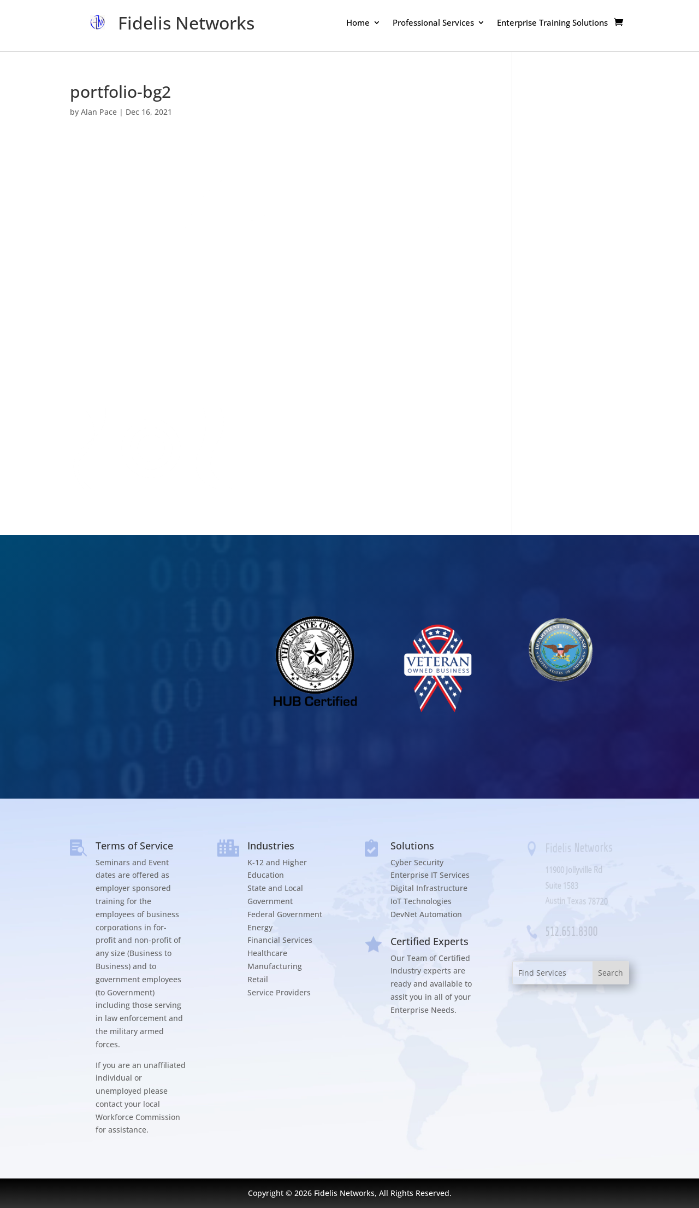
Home (358, 23)
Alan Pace (99, 112)
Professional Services (433, 23)
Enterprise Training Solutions (552, 23)
